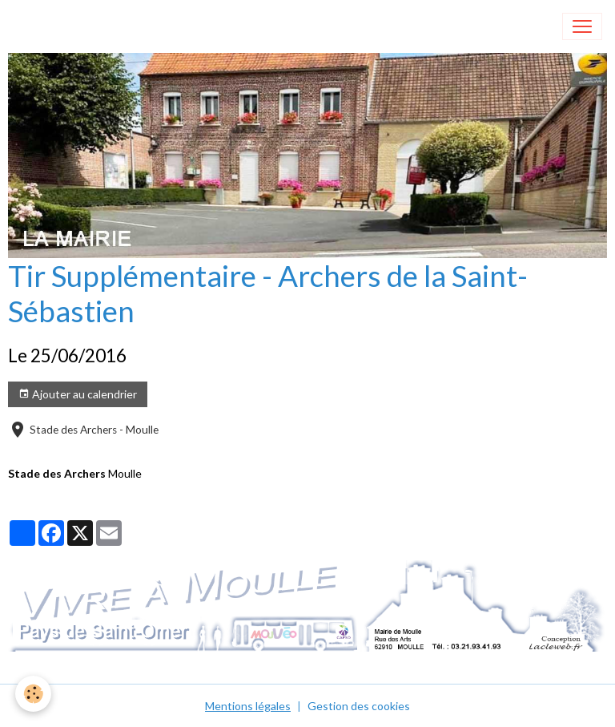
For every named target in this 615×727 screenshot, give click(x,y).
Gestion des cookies (359, 706)
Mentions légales (248, 706)
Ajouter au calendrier (77, 394)
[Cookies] (34, 694)
